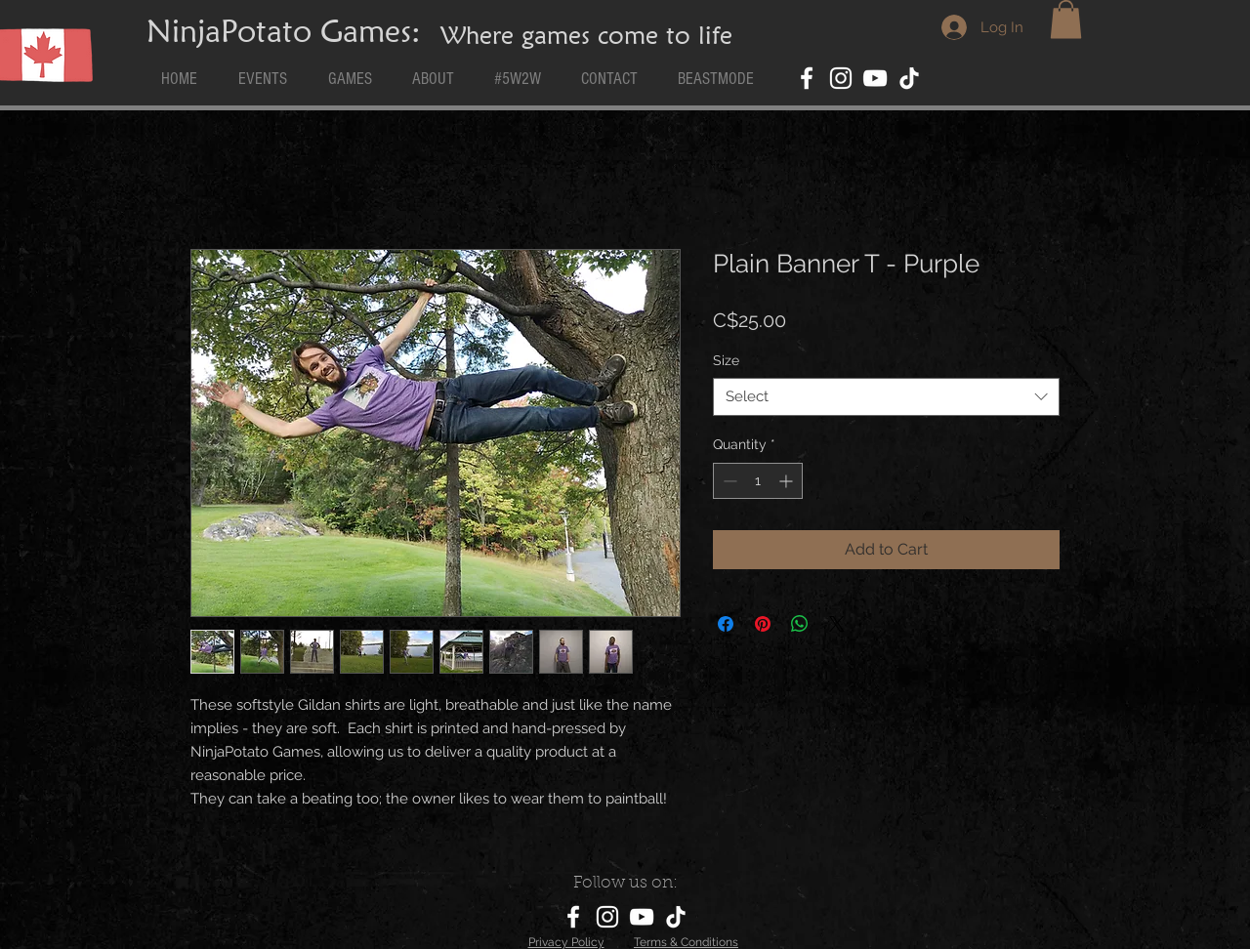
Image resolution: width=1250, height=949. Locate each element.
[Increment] (787, 481)
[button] (1066, 19)
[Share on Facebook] (725, 624)
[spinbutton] (757, 481)
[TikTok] (909, 78)
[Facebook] (806, 78)
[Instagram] (840, 78)
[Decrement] (728, 481)
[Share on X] (837, 624)
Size (726, 360)
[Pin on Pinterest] (762, 624)
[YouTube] (875, 78)
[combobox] (886, 397)
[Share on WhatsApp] (800, 624)
